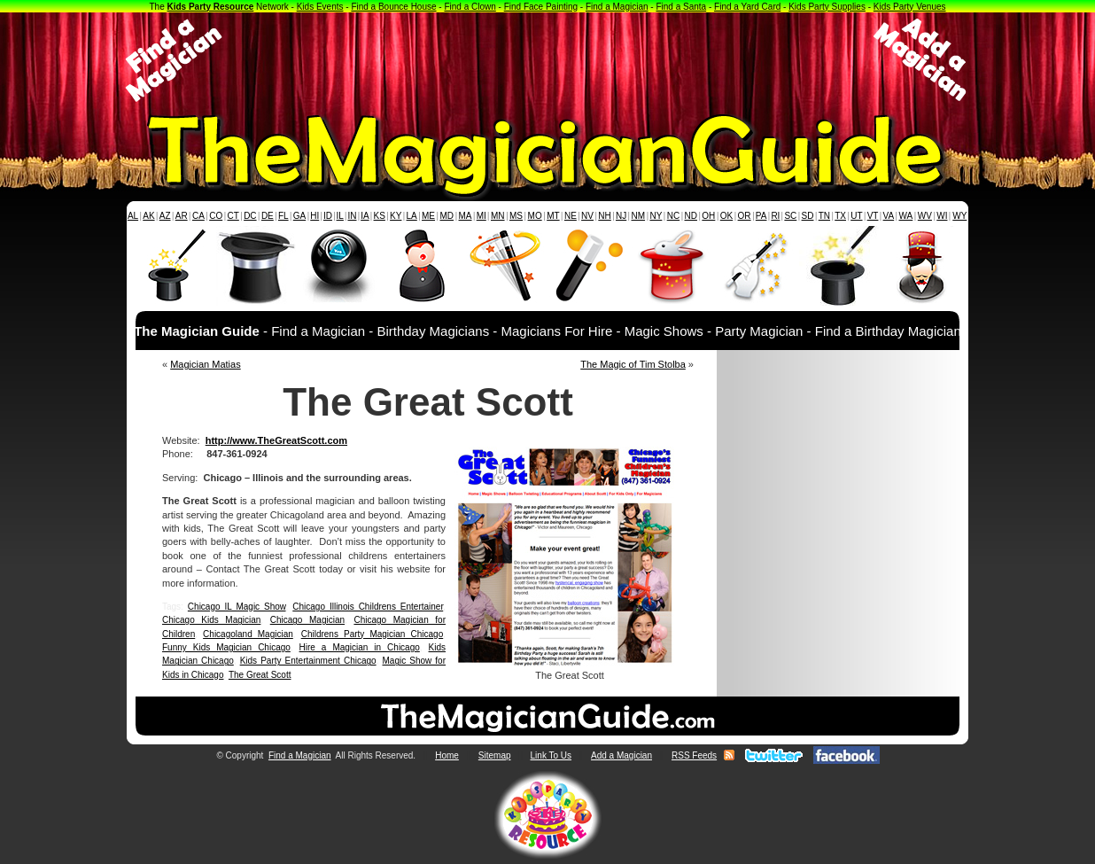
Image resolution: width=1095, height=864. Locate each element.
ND (691, 216)
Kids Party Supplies (827, 7)
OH (708, 216)
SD (808, 216)
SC (790, 216)
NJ (621, 216)
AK (148, 216)
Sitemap (494, 755)
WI (941, 216)
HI (314, 216)
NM (639, 216)
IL (340, 216)
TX (840, 216)
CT (233, 216)
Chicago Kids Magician (211, 620)
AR (181, 216)
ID (327, 216)
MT (553, 216)
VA (889, 216)
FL (283, 216)
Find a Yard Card (747, 7)
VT (873, 216)
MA (465, 216)
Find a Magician (617, 7)
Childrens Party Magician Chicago (372, 634)
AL (133, 216)
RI (775, 216)
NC (673, 216)
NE (570, 216)
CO (215, 216)
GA (299, 216)
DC (250, 216)
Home (447, 755)
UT (856, 216)
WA (906, 216)
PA (761, 216)
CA (198, 216)
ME (428, 216)
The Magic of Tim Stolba (633, 364)
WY (959, 216)
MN (498, 216)
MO (535, 216)
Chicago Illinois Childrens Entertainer (367, 606)
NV (587, 216)
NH (604, 216)
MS (516, 216)
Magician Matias (205, 364)
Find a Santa (681, 7)
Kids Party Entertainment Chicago (308, 661)
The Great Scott (260, 675)
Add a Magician (621, 755)
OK (726, 216)
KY (395, 216)
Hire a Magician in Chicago (359, 647)
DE (267, 216)
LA (412, 216)
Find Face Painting (541, 7)
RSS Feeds (694, 755)
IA (365, 216)
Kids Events (320, 7)
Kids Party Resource (210, 7)
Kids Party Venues (910, 7)
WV (925, 216)
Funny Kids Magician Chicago (226, 647)
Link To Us (551, 755)
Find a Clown (469, 7)
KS (379, 216)
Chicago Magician (307, 620)
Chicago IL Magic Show (237, 606)
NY (655, 216)
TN (824, 216)
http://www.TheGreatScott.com (276, 440)
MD (447, 216)
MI (481, 216)
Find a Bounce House (393, 7)
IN (351, 216)
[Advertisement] (547, 60)
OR (744, 216)
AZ (165, 216)
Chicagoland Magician (248, 634)
